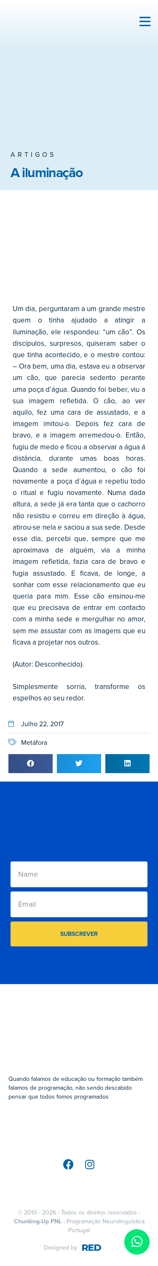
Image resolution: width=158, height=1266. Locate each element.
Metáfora (34, 742)
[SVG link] (79, 1129)
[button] (30, 763)
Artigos (33, 154)
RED (91, 1247)
